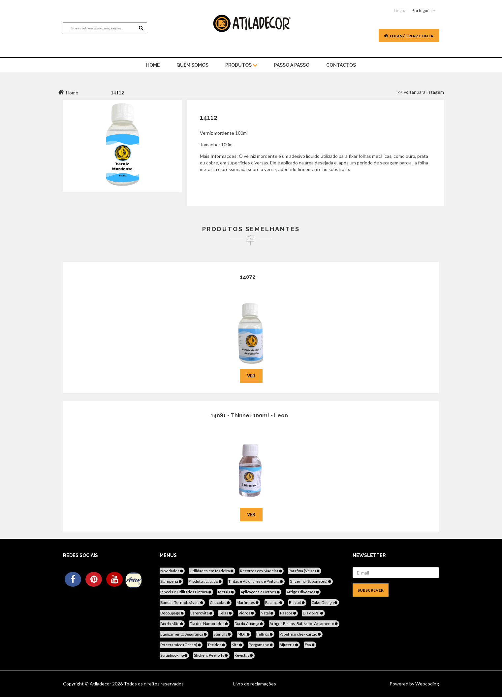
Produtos (241, 65)
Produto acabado (205, 581)
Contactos (341, 65)
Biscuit (297, 602)
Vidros (246, 612)
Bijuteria (289, 644)
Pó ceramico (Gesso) (181, 644)
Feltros (265, 634)
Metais (226, 591)
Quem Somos (192, 65)
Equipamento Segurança (184, 634)
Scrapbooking (174, 655)
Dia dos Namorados (209, 623)
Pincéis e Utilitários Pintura (186, 591)
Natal (267, 612)
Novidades (172, 570)
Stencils (222, 634)
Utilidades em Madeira (212, 570)
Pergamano (261, 644)
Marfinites (248, 602)
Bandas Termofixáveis (182, 602)
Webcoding (426, 683)
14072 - (249, 277)
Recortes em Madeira (261, 570)
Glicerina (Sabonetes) (311, 581)
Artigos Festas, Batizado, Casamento (304, 623)
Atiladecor (101, 683)
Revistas (244, 655)
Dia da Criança (249, 623)
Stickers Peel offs (211, 655)
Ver (251, 375)
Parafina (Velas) (305, 570)
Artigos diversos (303, 591)
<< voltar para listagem (420, 92)
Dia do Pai (313, 612)
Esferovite (201, 612)
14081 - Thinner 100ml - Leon (249, 415)
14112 (208, 118)
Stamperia (171, 581)
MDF (244, 634)
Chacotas (220, 602)
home (153, 65)
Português (421, 10)
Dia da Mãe (172, 623)
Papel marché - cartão (300, 634)
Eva (310, 644)
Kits (237, 644)
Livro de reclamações (254, 683)
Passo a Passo (291, 65)
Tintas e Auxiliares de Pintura (256, 581)
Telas (226, 612)
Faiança (274, 602)
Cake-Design (324, 602)
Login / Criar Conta (408, 35)
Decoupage (172, 612)
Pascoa (288, 612)
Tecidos (216, 644)
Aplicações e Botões (260, 591)
